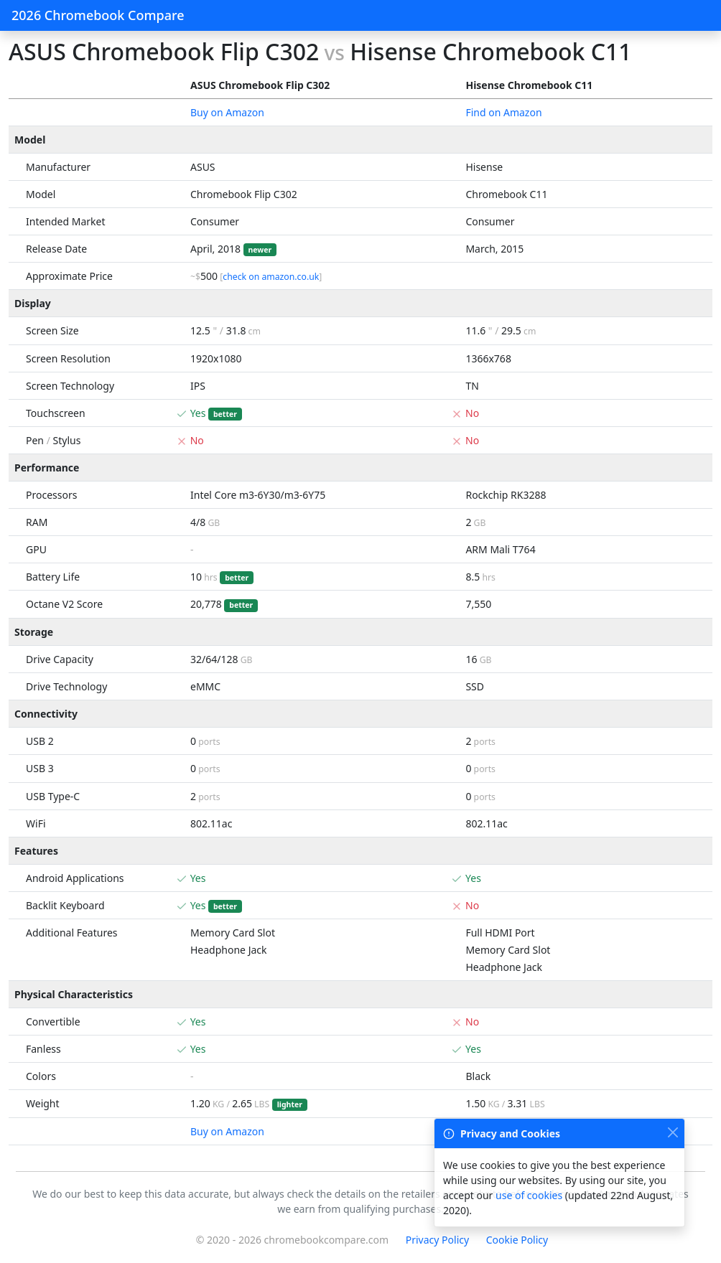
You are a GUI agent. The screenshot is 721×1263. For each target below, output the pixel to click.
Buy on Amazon (227, 112)
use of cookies (529, 1195)
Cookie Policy (517, 1239)
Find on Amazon (503, 112)
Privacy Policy (437, 1239)
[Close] (672, 1132)
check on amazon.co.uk (271, 277)
